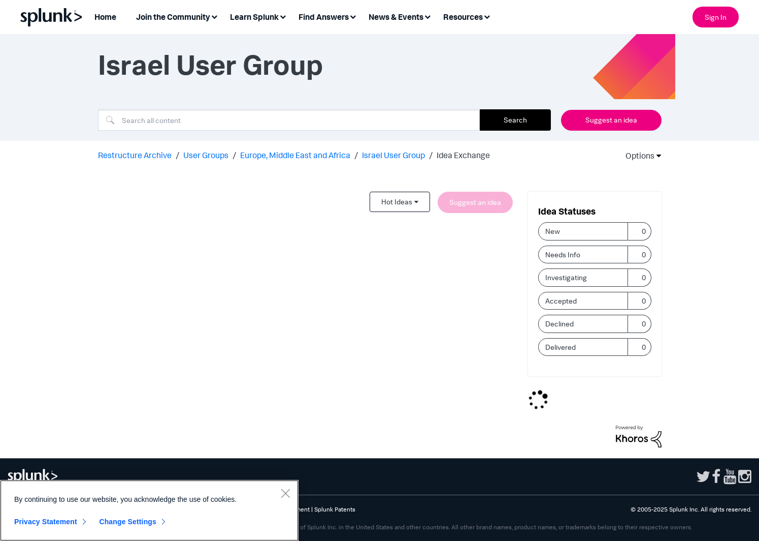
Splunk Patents (334, 509)
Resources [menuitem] (463, 17)
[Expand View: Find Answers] (353, 16)
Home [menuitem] (105, 17)
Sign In (716, 17)
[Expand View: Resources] (487, 16)
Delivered (560, 347)
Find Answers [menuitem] (324, 17)
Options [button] (636, 156)
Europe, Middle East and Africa (295, 155)
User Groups (205, 155)
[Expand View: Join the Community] (214, 16)
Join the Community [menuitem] (173, 17)
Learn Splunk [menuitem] (254, 17)
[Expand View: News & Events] (427, 16)
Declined (559, 323)
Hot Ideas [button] (396, 201)
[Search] (289, 120)
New (552, 231)
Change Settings (127, 522)
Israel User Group (393, 155)
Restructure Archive (135, 155)
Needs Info (562, 254)
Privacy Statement (45, 522)
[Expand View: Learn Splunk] (283, 16)
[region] (149, 510)
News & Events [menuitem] (396, 17)
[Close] (285, 493)
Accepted (561, 300)
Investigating (566, 277)
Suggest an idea (611, 119)
